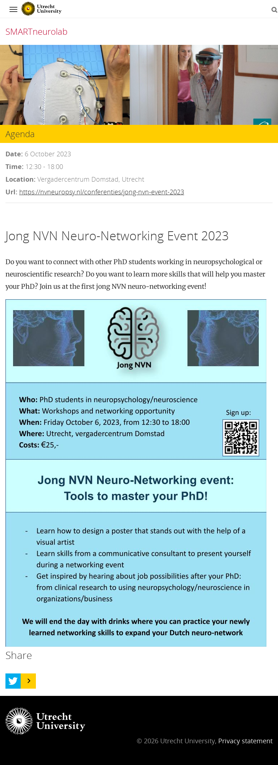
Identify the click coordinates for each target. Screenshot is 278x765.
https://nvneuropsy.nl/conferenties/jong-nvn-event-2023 (101, 191)
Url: (11, 191)
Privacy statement (245, 740)
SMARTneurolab (36, 31)
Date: (14, 153)
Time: (14, 166)
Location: (20, 179)
